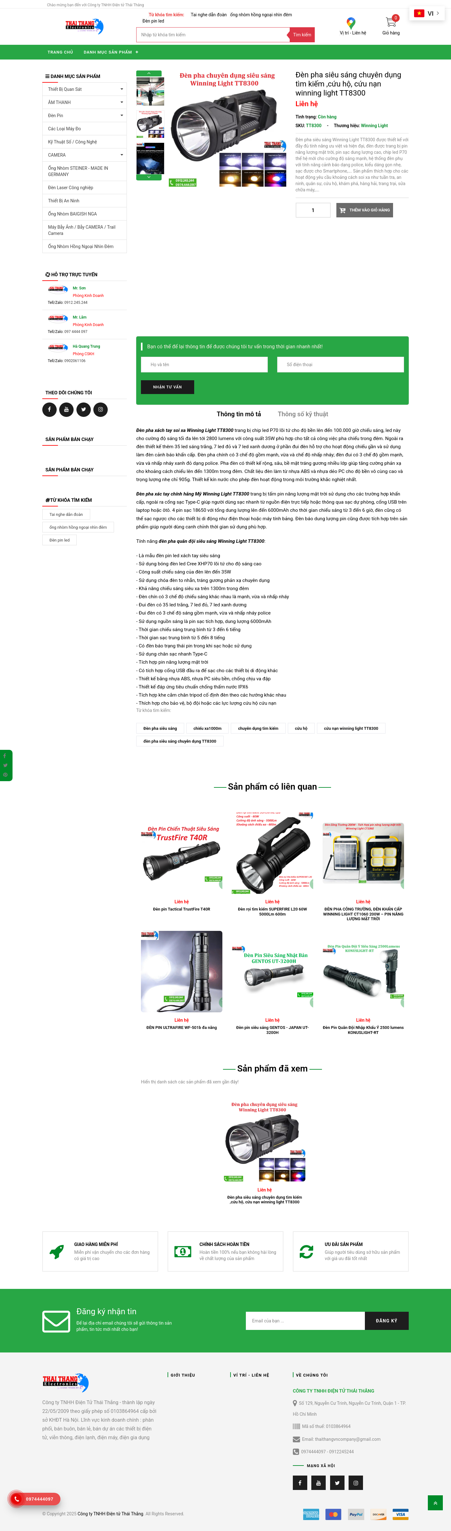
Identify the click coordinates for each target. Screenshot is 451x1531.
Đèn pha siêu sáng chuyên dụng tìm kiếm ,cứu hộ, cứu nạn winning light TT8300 (264, 1200)
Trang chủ (60, 52)
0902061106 (75, 361)
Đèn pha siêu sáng (160, 728)
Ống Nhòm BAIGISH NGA (72, 213)
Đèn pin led (153, 20)
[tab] (239, 415)
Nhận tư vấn (167, 387)
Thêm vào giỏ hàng (369, 210)
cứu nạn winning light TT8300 (351, 728)
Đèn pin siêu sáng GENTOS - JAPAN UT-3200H (272, 1030)
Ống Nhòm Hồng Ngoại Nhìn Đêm (81, 246)
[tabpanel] (264, 1153)
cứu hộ (301, 728)
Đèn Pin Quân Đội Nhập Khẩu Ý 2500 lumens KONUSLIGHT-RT (363, 1030)
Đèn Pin (55, 115)
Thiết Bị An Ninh (64, 200)
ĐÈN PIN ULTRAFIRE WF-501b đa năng (182, 1027)
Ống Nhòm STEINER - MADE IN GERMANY (78, 171)
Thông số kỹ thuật (303, 414)
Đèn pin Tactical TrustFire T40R (181, 909)
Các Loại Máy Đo (64, 128)
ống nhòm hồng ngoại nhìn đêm (261, 14)
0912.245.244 (76, 302)
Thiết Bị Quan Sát (65, 89)
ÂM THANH (59, 102)
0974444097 (313, 1451)
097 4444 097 (76, 332)
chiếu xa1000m (207, 728)
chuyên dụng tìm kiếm (258, 728)
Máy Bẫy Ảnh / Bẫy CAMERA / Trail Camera (82, 230)
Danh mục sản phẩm (108, 52)
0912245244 (341, 1451)
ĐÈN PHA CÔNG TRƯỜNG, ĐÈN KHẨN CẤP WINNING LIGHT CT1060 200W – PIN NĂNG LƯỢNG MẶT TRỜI (363, 914)
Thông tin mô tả (239, 414)
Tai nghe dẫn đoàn (209, 14)
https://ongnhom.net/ (66, 409)
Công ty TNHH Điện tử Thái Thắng (110, 1513)
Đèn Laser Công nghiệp (70, 187)
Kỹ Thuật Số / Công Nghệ (72, 141)
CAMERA (57, 155)
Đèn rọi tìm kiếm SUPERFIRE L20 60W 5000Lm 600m (272, 911)
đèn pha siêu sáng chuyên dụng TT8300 (179, 741)
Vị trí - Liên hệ (353, 32)
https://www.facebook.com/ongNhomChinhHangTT (49, 409)
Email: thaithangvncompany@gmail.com (337, 1439)
